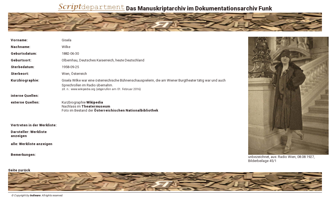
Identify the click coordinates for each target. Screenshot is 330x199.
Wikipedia (94, 102)
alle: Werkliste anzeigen (31, 144)
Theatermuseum (96, 106)
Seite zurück (19, 170)
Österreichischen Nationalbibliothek (126, 110)
